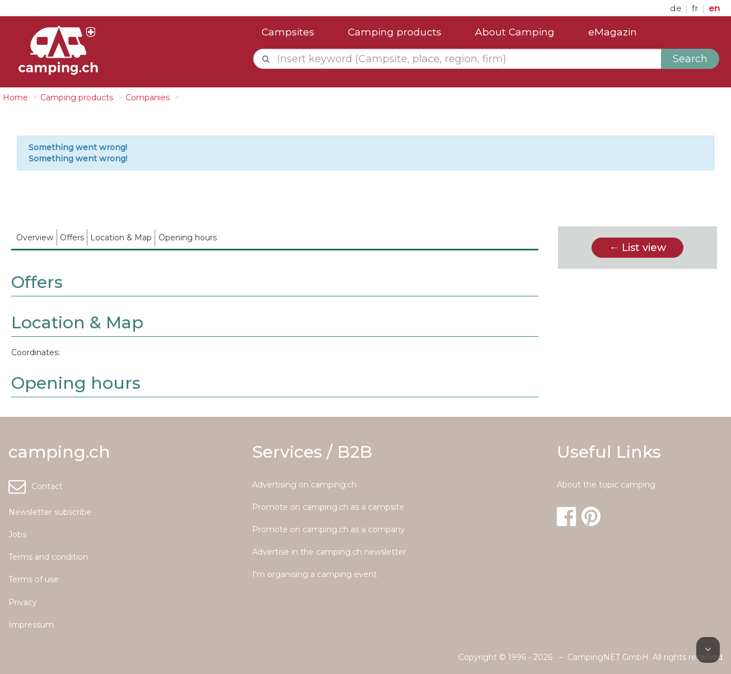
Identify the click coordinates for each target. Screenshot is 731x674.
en (714, 8)
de (677, 8)
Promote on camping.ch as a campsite (328, 507)
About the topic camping (606, 485)
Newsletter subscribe (49, 512)
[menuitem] (35, 237)
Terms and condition (48, 557)
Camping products (394, 32)
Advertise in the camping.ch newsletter (329, 552)
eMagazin (612, 32)
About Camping (515, 32)
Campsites (288, 32)
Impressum (31, 625)
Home (15, 97)
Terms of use (33, 579)
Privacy (22, 602)
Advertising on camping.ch (304, 485)
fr (696, 8)
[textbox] (467, 59)
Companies (147, 97)
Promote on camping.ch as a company (328, 529)
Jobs (17, 534)
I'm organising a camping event (314, 574)
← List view (637, 247)
